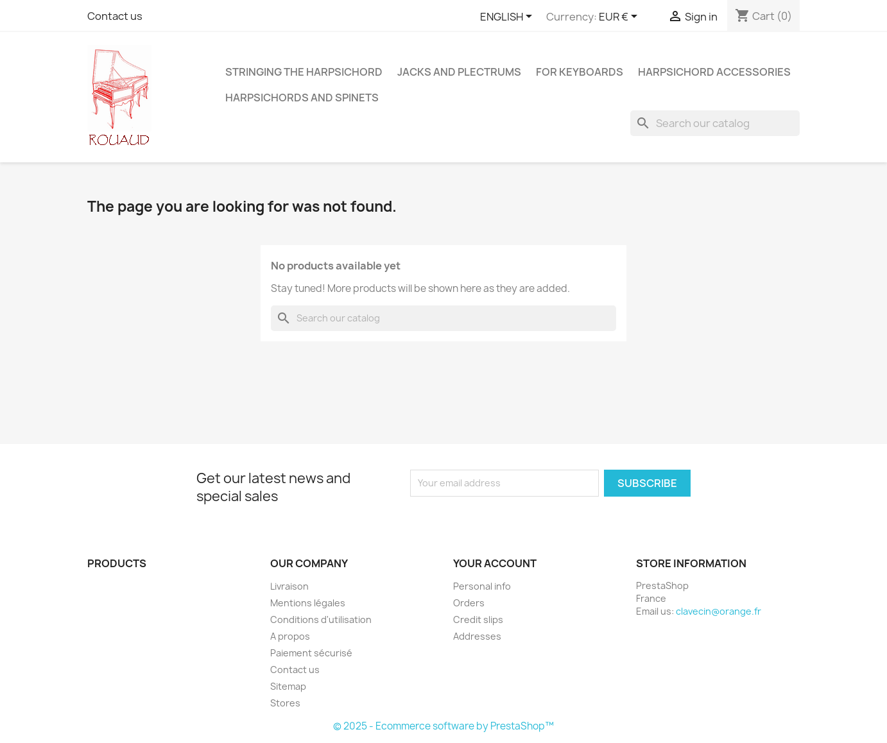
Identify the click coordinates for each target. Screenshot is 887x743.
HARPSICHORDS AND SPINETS (302, 97)
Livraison (289, 586)
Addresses (477, 636)
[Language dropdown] (508, 17)
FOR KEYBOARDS (579, 72)
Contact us (114, 16)
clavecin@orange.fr (718, 611)
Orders (469, 603)
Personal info (482, 586)
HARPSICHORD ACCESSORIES (714, 72)
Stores (285, 703)
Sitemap (288, 686)
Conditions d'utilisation (321, 619)
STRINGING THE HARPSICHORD (304, 72)
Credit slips (478, 619)
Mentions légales (307, 603)
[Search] (715, 123)
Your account (495, 563)
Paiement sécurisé (311, 653)
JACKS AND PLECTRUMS (459, 72)
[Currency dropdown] (620, 17)
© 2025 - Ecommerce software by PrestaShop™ (443, 726)
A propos (290, 636)
